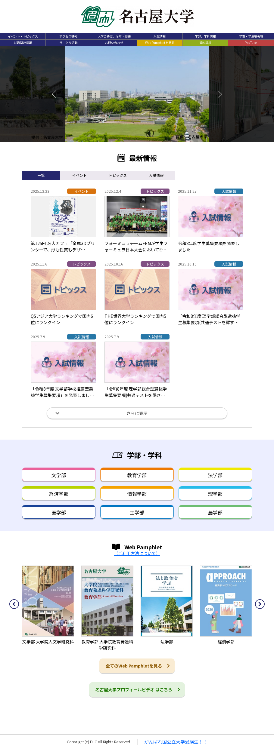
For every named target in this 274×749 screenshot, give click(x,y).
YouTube (251, 42)
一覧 (41, 175)
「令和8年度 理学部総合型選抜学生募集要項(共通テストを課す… (209, 319)
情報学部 (137, 493)
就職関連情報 (23, 42)
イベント (79, 175)
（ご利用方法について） (137, 553)
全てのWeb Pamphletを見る (134, 666)
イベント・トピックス (23, 36)
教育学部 (137, 475)
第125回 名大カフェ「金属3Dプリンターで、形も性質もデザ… (63, 246)
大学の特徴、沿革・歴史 (114, 36)
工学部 (137, 512)
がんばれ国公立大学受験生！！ (175, 741)
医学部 (58, 512)
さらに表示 (137, 413)
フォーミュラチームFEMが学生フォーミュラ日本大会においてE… (136, 246)
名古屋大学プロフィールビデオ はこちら (133, 689)
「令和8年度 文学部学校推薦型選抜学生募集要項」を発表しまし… (62, 392)
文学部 (58, 475)
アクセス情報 (68, 36)
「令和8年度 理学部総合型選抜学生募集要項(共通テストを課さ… (135, 392)
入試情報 (160, 36)
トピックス (118, 175)
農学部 (215, 512)
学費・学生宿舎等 (251, 36)
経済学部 (58, 493)
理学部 (215, 493)
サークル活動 (68, 42)
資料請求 (205, 42)
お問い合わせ (114, 42)
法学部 (215, 475)
